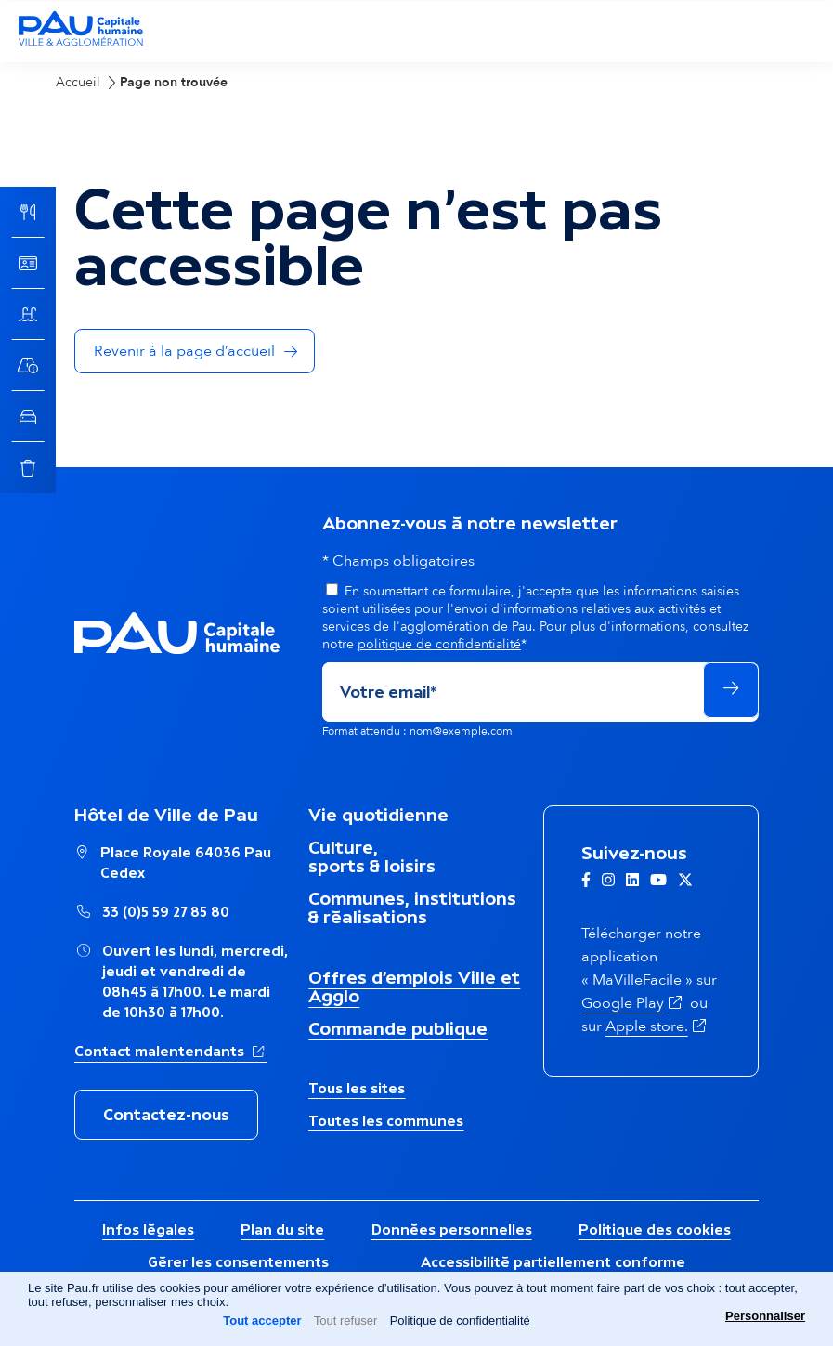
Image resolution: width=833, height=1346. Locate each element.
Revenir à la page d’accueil (184, 351)
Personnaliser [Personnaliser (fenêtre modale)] (765, 1316)
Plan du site (282, 1229)
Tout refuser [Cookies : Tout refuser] (346, 1320)
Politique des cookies (655, 1229)
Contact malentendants (170, 1049)
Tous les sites (356, 1088)
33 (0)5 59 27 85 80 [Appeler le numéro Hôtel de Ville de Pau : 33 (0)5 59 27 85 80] (165, 912)
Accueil (78, 82)
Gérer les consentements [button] (238, 1262)
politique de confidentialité (439, 644)
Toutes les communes (385, 1121)
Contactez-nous (166, 1114)
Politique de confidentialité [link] (460, 1320)
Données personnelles (451, 1229)
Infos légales (148, 1229)
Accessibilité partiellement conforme (553, 1262)
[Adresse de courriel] (511, 692)
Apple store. (657, 1026)
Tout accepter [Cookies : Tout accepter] (262, 1320)
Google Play (633, 1003)
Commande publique (398, 1028)
